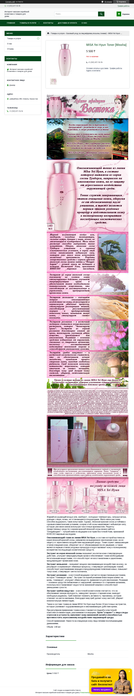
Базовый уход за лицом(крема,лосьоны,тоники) (86, 33)
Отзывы (10, 49)
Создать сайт (10, 2)
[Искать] (101, 14)
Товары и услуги (28, 23)
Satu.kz (78, 690)
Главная (11, 23)
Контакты (48, 23)
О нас (84, 23)
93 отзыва (108, 2)
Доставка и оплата (67, 23)
